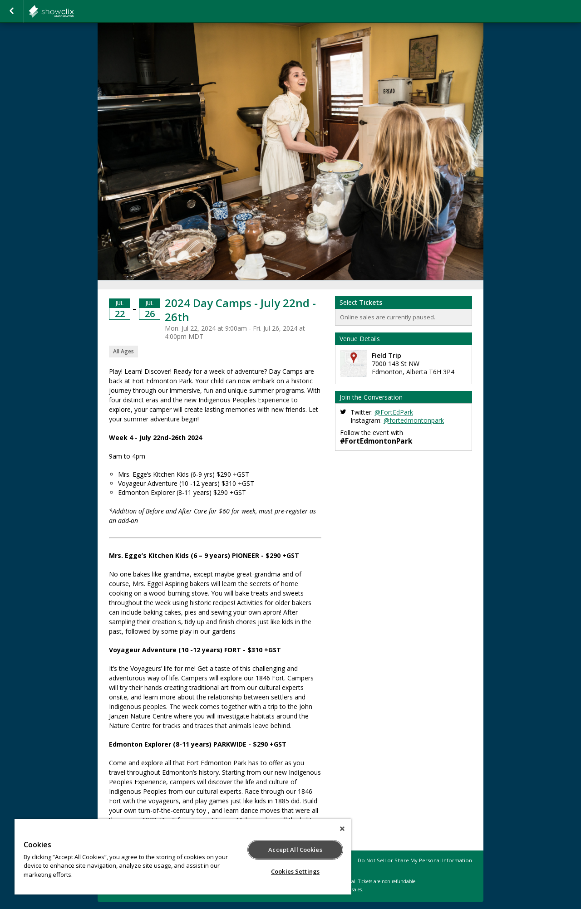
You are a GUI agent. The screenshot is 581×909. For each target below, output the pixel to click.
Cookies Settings (295, 871)
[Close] (342, 828)
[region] (183, 856)
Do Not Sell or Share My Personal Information (415, 860)
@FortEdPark (393, 412)
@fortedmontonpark (414, 420)
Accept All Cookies (295, 849)
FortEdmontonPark (73, 11)
